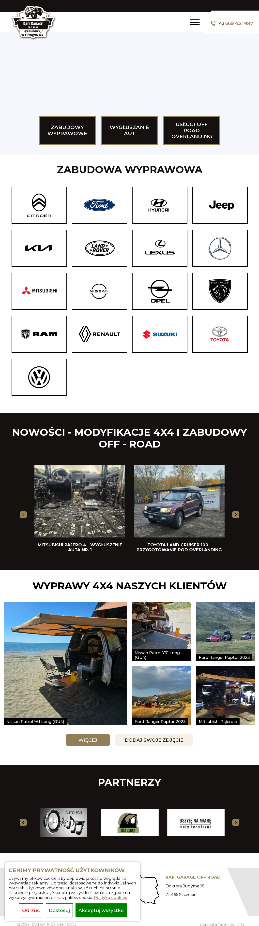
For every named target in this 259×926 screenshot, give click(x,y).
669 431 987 (232, 23)
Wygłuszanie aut (129, 130)
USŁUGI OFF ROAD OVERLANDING (191, 130)
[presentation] (23, 514)
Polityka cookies (110, 897)
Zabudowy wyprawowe (67, 130)
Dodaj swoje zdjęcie (154, 740)
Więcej (87, 740)
